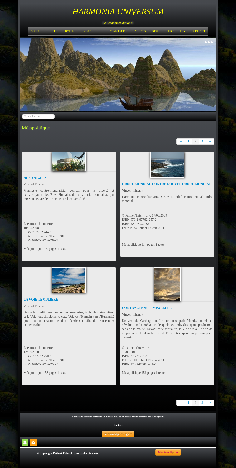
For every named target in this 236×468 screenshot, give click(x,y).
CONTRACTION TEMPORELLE (147, 308)
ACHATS (140, 31)
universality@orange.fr (118, 434)
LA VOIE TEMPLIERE (41, 299)
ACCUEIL (37, 31)
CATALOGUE (118, 31)
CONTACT (198, 31)
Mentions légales (168, 452)
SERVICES (68, 31)
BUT (52, 31)
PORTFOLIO (175, 31)
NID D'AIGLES (35, 178)
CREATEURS (91, 31)
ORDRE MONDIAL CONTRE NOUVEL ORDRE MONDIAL (166, 184)
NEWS (156, 31)
